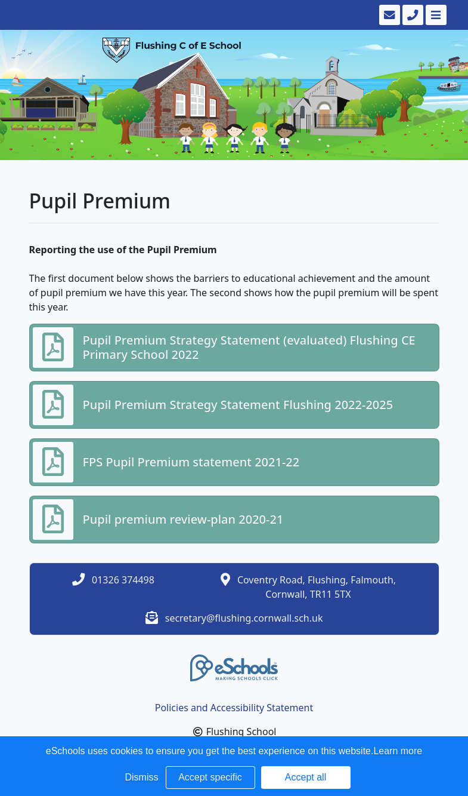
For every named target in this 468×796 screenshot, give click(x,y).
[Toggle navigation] (435, 15)
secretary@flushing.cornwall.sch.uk (244, 618)
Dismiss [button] (142, 777)
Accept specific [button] (210, 777)
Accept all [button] (305, 777)
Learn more (397, 751)
